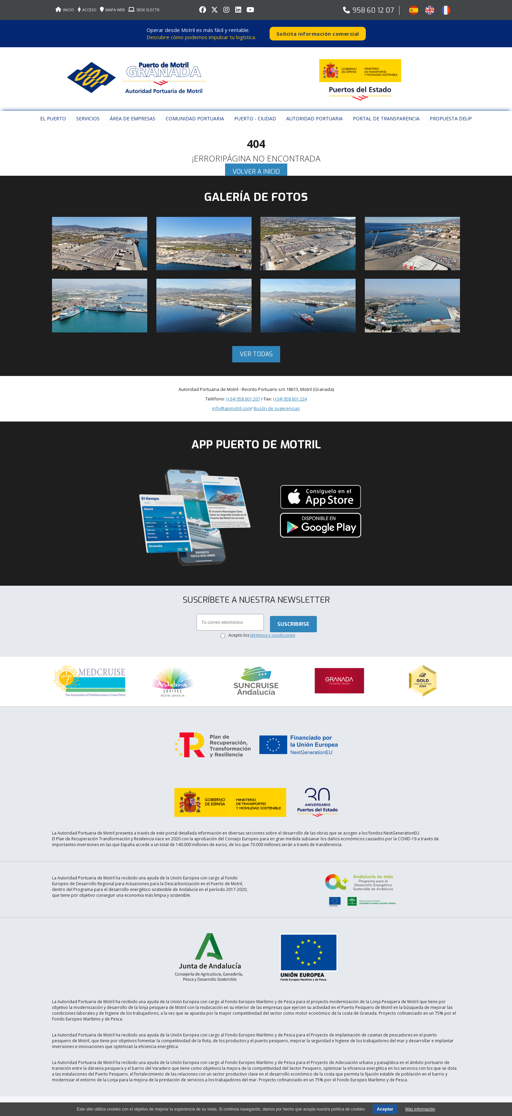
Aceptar (385, 1109)
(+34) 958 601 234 (290, 399)
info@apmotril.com (231, 408)
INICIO (64, 9)
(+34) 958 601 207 (243, 399)
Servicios (88, 118)
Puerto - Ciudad (255, 118)
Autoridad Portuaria (314, 118)
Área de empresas (132, 118)
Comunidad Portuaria (195, 118)
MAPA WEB (112, 9)
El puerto (53, 118)
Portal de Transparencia (386, 118)
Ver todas (256, 354)
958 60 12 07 (373, 10)
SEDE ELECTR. (144, 9)
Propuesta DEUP (451, 118)
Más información (420, 1109)
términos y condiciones (272, 635)
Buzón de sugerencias (277, 408)
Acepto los (261, 635)
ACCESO (87, 9)
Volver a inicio (256, 172)
